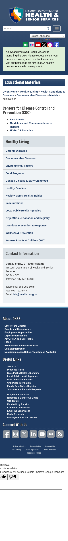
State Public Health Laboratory (23, 373)
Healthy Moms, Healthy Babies (24, 195)
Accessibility (35, 446)
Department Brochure (16, 335)
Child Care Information (19, 383)
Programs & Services (18, 394)
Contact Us (50, 446)
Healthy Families (16, 188)
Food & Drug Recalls (18, 404)
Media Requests (15, 414)
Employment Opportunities (18, 332)
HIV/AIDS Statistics (21, 130)
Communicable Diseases (31, 95)
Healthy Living (29, 91)
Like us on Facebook (56, 45)
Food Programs (15, 173)
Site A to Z (12, 366)
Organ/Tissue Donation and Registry (28, 218)
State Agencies (32, 450)
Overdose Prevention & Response (26, 225)
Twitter (24, 434)
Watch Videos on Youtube (38, 45)
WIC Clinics (13, 401)
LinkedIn (33, 434)
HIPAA (8, 342)
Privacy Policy (19, 446)
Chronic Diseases (16, 150)
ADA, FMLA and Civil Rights (19, 339)
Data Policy (16, 450)
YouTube (42, 434)
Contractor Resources (18, 407)
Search (49, 28)
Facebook (7, 434)
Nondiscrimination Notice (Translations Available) (30, 352)
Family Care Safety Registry (21, 386)
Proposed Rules (15, 369)
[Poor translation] (13, 477)
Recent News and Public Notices (21, 345)
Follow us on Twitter (44, 45)
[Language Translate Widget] (47, 36)
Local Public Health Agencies (23, 210)
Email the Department (18, 411)
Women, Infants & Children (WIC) (25, 240)
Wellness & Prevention (19, 233)
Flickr (31, 45)
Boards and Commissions (18, 329)
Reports (15, 126)
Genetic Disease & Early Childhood (27, 180)
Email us (25, 45)
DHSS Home (10, 91)
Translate (53, 39)
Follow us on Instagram (50, 45)
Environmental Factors (19, 165)
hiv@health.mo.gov (25, 294)
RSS (60, 434)
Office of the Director (15, 326)
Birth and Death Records (20, 379)
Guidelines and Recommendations (31, 123)
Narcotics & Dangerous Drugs (22, 398)
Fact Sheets (17, 119)
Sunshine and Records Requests (24, 389)
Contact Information (15, 349)
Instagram (16, 434)
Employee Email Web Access (22, 417)
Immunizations (14, 203)
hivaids (53, 95)
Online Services (49, 450)
